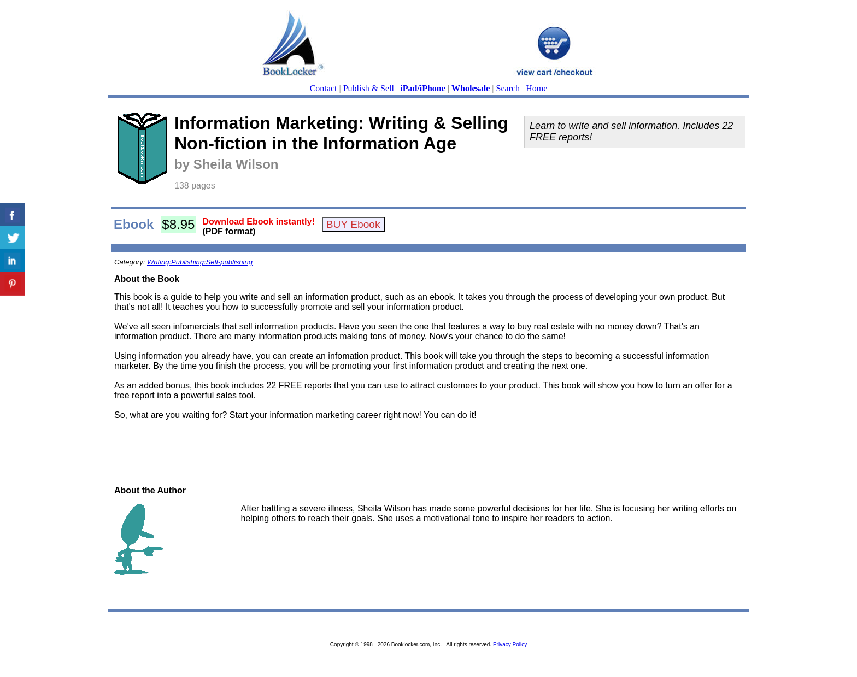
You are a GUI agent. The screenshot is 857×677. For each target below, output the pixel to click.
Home (536, 88)
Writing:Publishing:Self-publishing (200, 262)
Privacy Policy (510, 644)
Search (508, 88)
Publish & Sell (368, 88)
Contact (323, 88)
